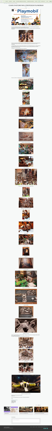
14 (20, 408)
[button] (43, 1)
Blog (6, 3)
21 (35, 408)
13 (5, 408)
